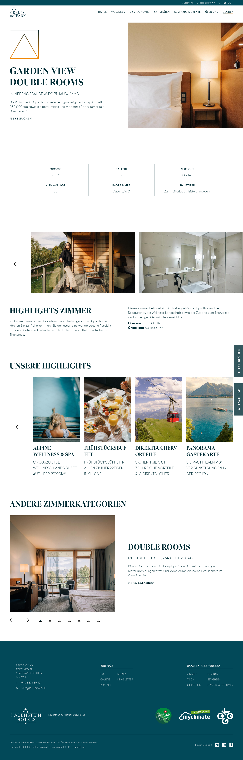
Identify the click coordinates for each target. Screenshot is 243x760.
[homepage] (18, 12)
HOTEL (102, 11)
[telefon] (219, 3)
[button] (229, 2)
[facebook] (231, 745)
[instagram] (224, 745)
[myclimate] (194, 715)
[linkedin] (217, 745)
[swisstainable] (163, 716)
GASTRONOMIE (139, 11)
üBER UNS (211, 11)
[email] (225, 3)
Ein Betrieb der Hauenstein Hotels (66, 714)
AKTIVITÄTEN (162, 11)
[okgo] (225, 715)
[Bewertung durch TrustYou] (138, 715)
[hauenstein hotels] (26, 716)
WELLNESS (118, 11)
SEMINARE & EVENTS (187, 11)
